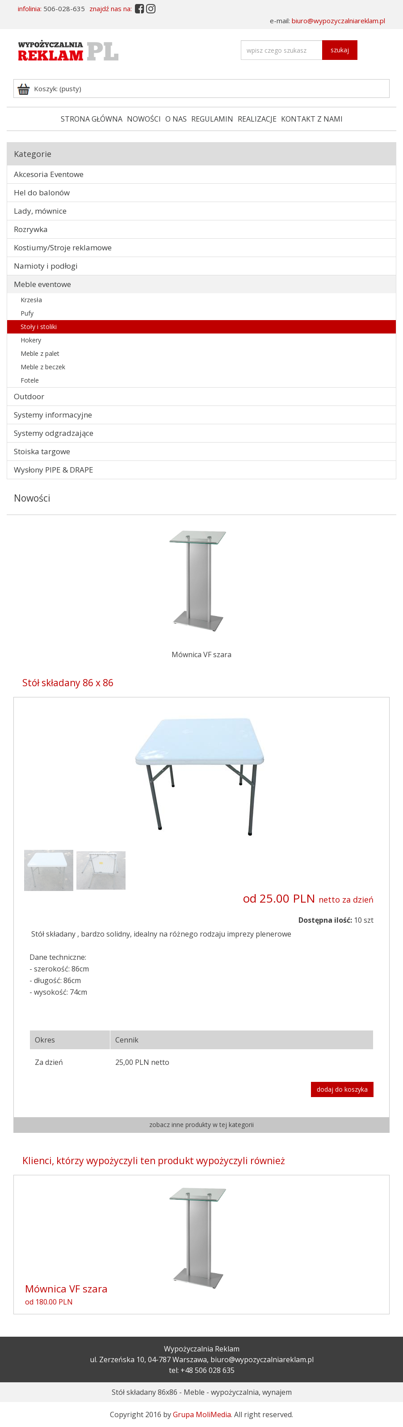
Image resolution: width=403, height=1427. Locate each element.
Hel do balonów (42, 192)
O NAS (176, 119)
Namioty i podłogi (46, 266)
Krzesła (31, 300)
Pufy (27, 313)
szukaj (340, 50)
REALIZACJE (257, 119)
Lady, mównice (40, 211)
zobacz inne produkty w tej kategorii (201, 1124)
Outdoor (29, 396)
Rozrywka (31, 229)
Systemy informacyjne (53, 415)
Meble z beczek (43, 367)
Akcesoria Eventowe (49, 174)
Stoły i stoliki (39, 326)
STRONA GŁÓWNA (91, 119)
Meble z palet (40, 353)
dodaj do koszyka (342, 1089)
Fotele (30, 380)
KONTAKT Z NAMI (312, 119)
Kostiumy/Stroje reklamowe (63, 247)
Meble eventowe (42, 284)
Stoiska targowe (42, 451)
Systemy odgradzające (53, 433)
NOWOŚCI (144, 119)
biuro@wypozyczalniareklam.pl (338, 20)
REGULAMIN (212, 119)
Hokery (31, 340)
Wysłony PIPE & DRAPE (53, 469)
